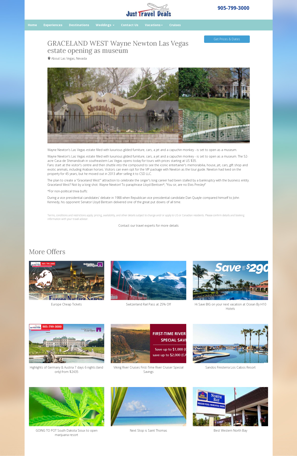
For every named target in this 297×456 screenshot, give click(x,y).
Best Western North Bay (230, 410)
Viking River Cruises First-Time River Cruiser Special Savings (148, 349)
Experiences (53, 25)
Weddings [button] (105, 25)
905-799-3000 (233, 8)
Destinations (79, 25)
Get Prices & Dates (227, 39)
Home (32, 25)
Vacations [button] (154, 25)
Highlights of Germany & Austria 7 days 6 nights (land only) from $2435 (66, 349)
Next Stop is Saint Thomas (148, 410)
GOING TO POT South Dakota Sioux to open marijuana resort (66, 412)
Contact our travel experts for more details (148, 225)
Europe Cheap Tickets (66, 283)
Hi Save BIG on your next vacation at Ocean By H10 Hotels (230, 286)
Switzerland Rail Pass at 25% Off (148, 283)
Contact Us (129, 25)
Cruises (175, 25)
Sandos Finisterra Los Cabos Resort (230, 346)
